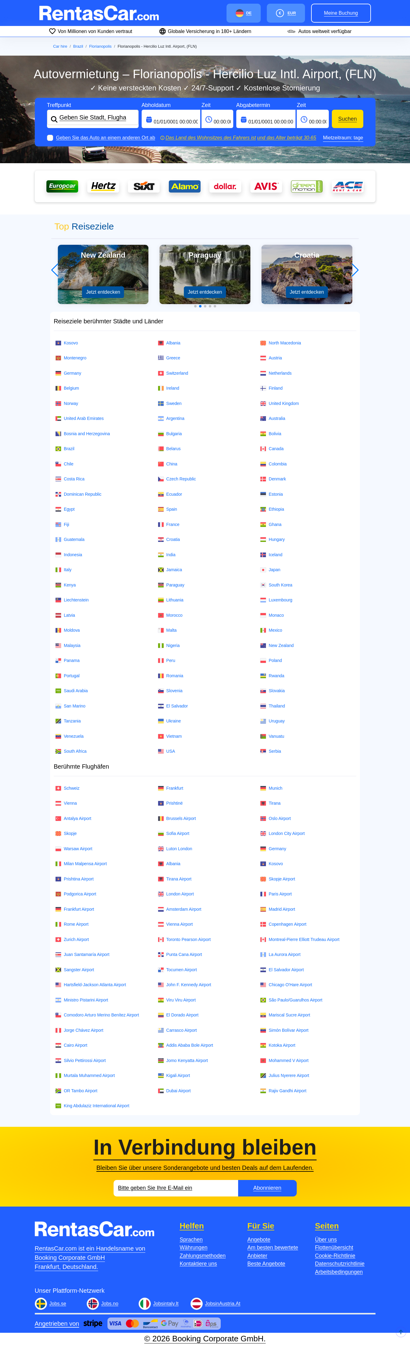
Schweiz (67, 788)
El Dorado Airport (178, 1015)
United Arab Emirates (79, 418)
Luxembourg (276, 600)
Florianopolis (100, 46)
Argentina (171, 418)
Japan (270, 569)
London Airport (176, 894)
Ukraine (169, 721)
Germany (68, 373)
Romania (170, 675)
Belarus (169, 448)
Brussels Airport (177, 818)
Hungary (272, 539)
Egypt (64, 509)
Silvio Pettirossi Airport (80, 1060)
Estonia (271, 494)
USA (166, 751)
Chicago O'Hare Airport (286, 984)
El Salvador (173, 706)
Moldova (67, 630)
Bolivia (270, 433)
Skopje (66, 833)
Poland (271, 660)
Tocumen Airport (177, 969)
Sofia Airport (173, 833)
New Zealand (277, 645)
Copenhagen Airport (283, 924)
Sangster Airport (74, 969)
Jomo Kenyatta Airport (183, 1060)
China (167, 464)
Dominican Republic (78, 494)
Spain (167, 509)
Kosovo (66, 343)
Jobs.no (109, 1303)
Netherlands (276, 373)
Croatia (169, 539)
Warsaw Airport (73, 848)
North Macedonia (280, 343)
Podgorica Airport (75, 894)
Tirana (270, 803)
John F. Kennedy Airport (184, 984)
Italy (63, 569)
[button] (195, 306)
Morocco (170, 615)
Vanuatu (272, 736)
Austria (271, 358)
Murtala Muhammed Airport (85, 1075)
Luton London (175, 848)
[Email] (176, 1188)
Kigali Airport (174, 1075)
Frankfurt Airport (74, 909)
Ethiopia (272, 509)
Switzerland (173, 373)
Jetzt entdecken (103, 292)
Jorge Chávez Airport (79, 1030)
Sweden (170, 403)
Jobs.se (57, 1303)
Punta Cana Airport (180, 954)
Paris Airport (276, 894)
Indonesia (68, 554)
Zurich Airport (72, 939)
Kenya (65, 585)
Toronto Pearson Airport (184, 939)
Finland (271, 388)
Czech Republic (177, 479)
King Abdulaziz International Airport (92, 1105)
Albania (169, 343)
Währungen (194, 1247)
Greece (169, 358)
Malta (167, 630)
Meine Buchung (341, 13)
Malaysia (68, 645)
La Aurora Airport (280, 954)
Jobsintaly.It (166, 1303)
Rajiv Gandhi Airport (283, 1090)
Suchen (347, 119)
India (167, 554)
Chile (64, 464)
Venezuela (69, 736)
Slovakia (272, 690)
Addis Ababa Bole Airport (185, 1045)
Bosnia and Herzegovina (82, 433)
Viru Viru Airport (177, 1000)
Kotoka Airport (277, 1045)
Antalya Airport (73, 818)
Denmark (273, 479)
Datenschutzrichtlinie (340, 1264)
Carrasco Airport (177, 1030)
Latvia (65, 615)
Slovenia (170, 690)
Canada (272, 448)
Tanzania (68, 721)
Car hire (60, 46)
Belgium (67, 388)
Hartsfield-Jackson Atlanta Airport (90, 984)
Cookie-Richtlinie (335, 1256)
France (169, 524)
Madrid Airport (277, 909)
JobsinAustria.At (223, 1303)
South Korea (276, 585)
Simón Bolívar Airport (284, 1030)
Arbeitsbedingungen (339, 1272)
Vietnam (170, 736)
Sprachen (191, 1240)
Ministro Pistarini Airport (81, 1000)
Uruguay (272, 721)
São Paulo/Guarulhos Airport (291, 1000)
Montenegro (70, 358)
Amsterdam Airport (179, 909)
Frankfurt (170, 788)
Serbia (270, 751)
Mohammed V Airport (284, 1060)
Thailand (272, 706)
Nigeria (169, 645)
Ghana (270, 524)
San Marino (70, 706)
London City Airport (282, 833)
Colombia (273, 464)
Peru (166, 660)
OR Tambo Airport (76, 1090)
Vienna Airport (175, 924)
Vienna (66, 803)
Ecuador (170, 494)
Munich (271, 788)
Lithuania (170, 600)
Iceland (271, 554)
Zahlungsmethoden (203, 1256)
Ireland (168, 388)
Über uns (326, 1240)
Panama (67, 660)
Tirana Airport (175, 879)
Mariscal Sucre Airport (285, 1015)
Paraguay (171, 585)
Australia (272, 418)
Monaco (272, 615)
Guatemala (70, 539)
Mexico (271, 630)
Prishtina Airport (74, 879)
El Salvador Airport (282, 969)
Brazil (78, 46)
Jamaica (170, 569)
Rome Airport (72, 924)
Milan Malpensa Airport (81, 863)
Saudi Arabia (71, 690)
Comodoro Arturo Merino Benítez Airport (97, 1015)
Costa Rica (70, 479)
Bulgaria (170, 433)
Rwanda (272, 675)
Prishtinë (170, 803)
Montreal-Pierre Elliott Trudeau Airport (299, 939)
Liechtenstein (72, 600)
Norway (66, 403)
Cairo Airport (71, 1045)
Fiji (62, 524)
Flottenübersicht (334, 1247)
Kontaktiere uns (198, 1264)
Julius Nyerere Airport (284, 1075)
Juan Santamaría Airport (82, 954)
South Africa (71, 751)
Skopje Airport (277, 879)
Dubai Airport (174, 1090)
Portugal (67, 675)
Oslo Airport (275, 818)
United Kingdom (279, 403)
